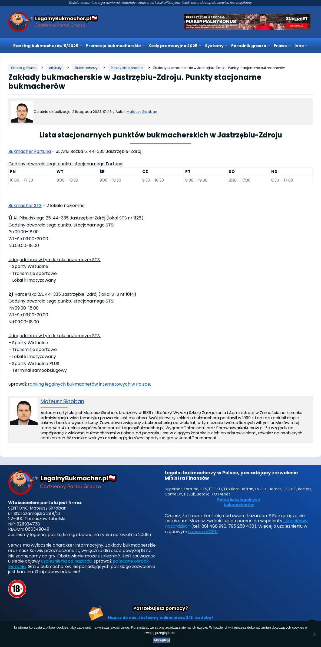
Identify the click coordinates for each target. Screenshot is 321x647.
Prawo (282, 45)
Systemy (216, 45)
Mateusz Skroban (142, 111)
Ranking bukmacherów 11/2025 (47, 45)
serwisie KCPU (203, 531)
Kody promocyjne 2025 (174, 45)
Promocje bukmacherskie (115, 45)
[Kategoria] (55, 68)
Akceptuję (161, 640)
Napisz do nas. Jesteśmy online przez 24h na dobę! (160, 617)
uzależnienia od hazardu (66, 561)
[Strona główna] (23, 68)
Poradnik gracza (250, 45)
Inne (301, 45)
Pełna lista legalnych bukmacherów (238, 502)
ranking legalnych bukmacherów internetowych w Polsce (89, 384)
